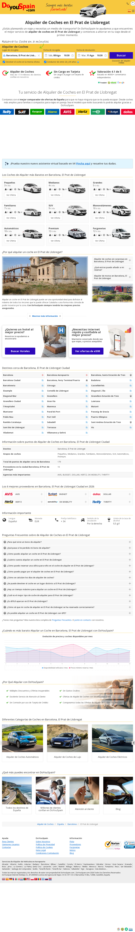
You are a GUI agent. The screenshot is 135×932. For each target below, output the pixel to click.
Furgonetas (75, 847)
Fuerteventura (88, 864)
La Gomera (17, 866)
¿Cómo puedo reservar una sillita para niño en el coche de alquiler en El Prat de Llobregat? (50, 565)
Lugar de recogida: (10, 50)
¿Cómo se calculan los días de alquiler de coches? (30, 577)
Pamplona (109, 866)
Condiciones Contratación (47, 853)
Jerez (10, 866)
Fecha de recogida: (51, 50)
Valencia (66, 869)
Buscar (121, 55)
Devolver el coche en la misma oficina (23, 62)
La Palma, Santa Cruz (32, 866)
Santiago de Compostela (21, 869)
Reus (117, 866)
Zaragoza (90, 869)
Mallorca (77, 866)
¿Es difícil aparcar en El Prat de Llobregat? (27, 601)
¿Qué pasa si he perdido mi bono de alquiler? (28, 548)
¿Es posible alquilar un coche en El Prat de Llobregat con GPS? (36, 613)
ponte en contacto (83, 620)
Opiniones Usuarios (10, 844)
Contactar (6, 847)
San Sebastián (126, 866)
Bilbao (53, 864)
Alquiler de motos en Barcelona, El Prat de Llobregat (110, 277)
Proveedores (75, 844)
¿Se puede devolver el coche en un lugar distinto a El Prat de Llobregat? (41, 583)
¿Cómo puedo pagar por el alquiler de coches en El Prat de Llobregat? (40, 571)
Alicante (5, 864)
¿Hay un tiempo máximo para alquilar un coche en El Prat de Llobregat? (41, 589)
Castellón (61, 864)
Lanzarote (47, 866)
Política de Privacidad (45, 844)
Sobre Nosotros (43, 841)
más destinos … (101, 869)
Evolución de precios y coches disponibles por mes (68, 636)
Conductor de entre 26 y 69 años (63, 62)
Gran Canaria (117, 864)
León (55, 866)
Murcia (100, 866)
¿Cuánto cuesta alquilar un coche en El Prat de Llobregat (34, 559)
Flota (72, 841)
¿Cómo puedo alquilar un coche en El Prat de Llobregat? (34, 554)
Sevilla (35, 869)
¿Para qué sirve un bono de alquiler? (24, 542)
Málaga (69, 866)
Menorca (92, 866)
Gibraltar (99, 864)
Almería (13, 864)
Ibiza (4, 866)
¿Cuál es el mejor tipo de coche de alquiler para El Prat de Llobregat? (40, 595)
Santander (6, 869)
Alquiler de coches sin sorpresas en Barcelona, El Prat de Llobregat (110, 260)
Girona (107, 864)
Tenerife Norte (45, 869)
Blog (72, 853)
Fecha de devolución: (85, 50)
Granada (128, 864)
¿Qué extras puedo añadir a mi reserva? (109, 268)
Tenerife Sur (57, 869)
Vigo (82, 869)
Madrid (61, 866)
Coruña (70, 864)
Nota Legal (41, 850)
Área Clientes (8, 841)
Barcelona (45, 864)
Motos (72, 850)
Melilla (84, 866)
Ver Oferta (11, 195)
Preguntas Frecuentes (61, 620)
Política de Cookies (44, 847)
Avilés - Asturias (24, 864)
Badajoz (36, 864)
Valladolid (75, 869)
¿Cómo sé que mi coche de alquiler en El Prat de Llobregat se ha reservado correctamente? (50, 607)
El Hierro (78, 864)
